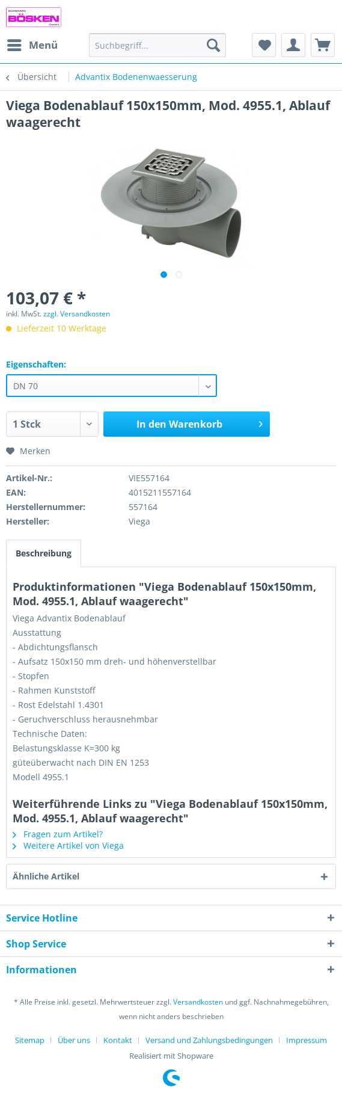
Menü (32, 43)
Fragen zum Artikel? (58, 834)
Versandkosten (198, 1002)
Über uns (74, 1040)
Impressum (306, 1040)
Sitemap (29, 1040)
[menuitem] (32, 45)
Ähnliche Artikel (46, 876)
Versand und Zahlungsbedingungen (209, 1040)
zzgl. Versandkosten (76, 314)
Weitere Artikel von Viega (68, 845)
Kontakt (117, 1040)
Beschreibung (44, 553)
